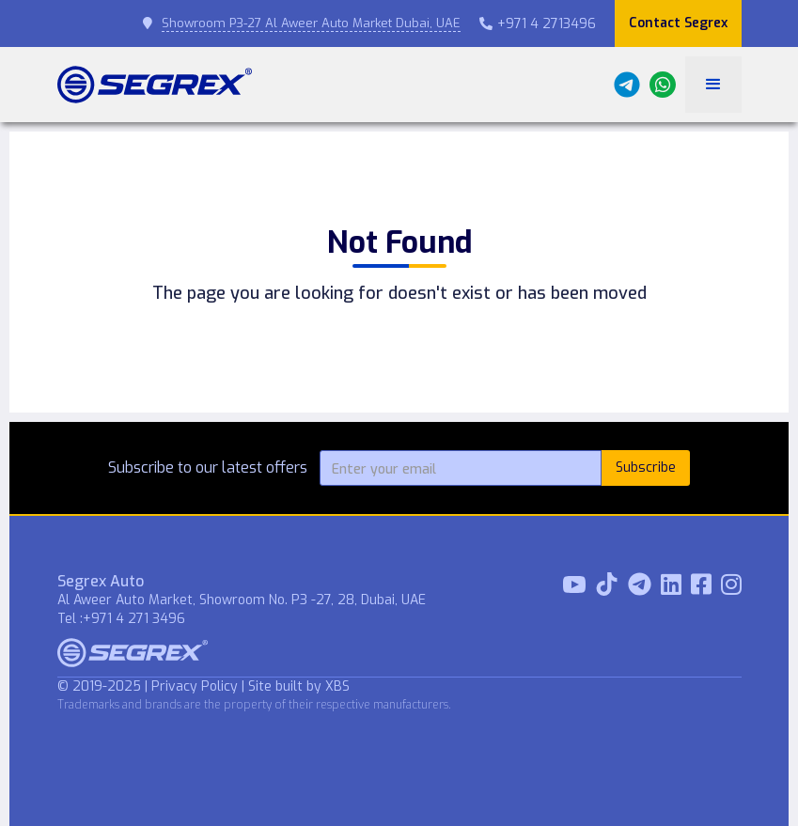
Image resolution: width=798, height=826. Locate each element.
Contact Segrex (678, 23)
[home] (154, 84)
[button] (713, 84)
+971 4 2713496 (537, 24)
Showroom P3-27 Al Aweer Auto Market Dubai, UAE (311, 23)
